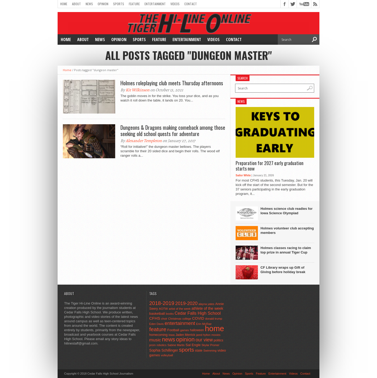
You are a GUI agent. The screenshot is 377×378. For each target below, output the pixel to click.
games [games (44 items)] (184, 330)
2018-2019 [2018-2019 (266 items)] (161, 303)
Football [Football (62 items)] (173, 330)
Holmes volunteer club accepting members (287, 230)
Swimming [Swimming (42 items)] (210, 350)
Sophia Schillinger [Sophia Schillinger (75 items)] (163, 350)
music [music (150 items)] (155, 339)
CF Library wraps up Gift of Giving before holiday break (282, 270)
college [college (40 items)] (186, 318)
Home (63, 4)
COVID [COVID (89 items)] (198, 318)
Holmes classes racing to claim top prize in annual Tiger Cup (285, 250)
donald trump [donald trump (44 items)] (213, 318)
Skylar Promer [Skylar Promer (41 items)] (210, 345)
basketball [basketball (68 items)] (157, 313)
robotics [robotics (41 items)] (162, 345)
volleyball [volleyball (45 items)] (167, 355)
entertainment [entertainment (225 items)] (180, 323)
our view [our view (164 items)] (204, 339)
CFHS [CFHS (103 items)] (154, 318)
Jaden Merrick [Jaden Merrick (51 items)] (185, 335)
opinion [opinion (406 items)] (185, 339)
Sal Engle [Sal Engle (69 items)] (193, 345)
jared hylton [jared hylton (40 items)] (203, 334)
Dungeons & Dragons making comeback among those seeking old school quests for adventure (172, 130)
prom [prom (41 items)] (152, 345)
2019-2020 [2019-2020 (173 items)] (186, 303)
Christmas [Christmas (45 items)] (174, 318)
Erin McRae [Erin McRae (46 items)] (204, 323)
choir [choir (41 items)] (164, 318)
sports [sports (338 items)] (186, 350)
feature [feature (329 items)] (157, 329)
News (89, 4)
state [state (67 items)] (199, 350)
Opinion (103, 4)
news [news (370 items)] (168, 339)
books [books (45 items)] (170, 313)
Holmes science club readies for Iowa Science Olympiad (286, 211)
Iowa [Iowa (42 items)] (172, 334)
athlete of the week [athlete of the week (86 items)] (207, 308)
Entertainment (155, 4)
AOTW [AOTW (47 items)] (163, 308)
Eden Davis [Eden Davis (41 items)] (156, 323)
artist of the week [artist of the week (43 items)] (180, 308)
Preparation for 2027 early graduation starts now (269, 166)
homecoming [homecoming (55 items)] (158, 335)
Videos (175, 4)
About (76, 4)
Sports (118, 4)
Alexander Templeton (144, 141)
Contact (190, 4)
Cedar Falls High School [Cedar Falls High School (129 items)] (198, 313)
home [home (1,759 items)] (214, 328)
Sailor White (243, 175)
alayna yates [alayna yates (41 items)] (206, 304)
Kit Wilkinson (137, 90)
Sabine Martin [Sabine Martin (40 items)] (176, 345)
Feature (134, 4)
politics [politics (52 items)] (218, 340)
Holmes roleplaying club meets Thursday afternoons (171, 83)
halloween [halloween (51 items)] (197, 330)
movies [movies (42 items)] (216, 334)
